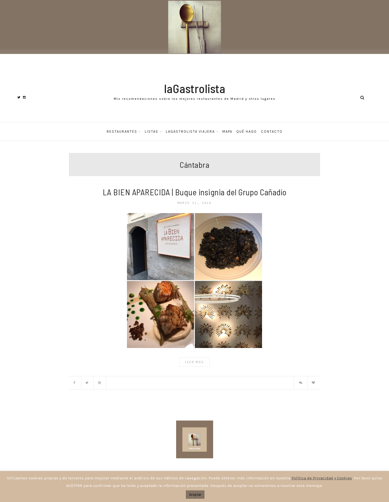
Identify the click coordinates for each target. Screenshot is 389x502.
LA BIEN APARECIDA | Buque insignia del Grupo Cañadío (195, 192)
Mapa (227, 131)
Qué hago (246, 131)
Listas (151, 131)
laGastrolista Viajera (190, 131)
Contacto (272, 131)
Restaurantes (122, 131)
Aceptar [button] (195, 495)
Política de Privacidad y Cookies (321, 478)
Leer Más (194, 362)
